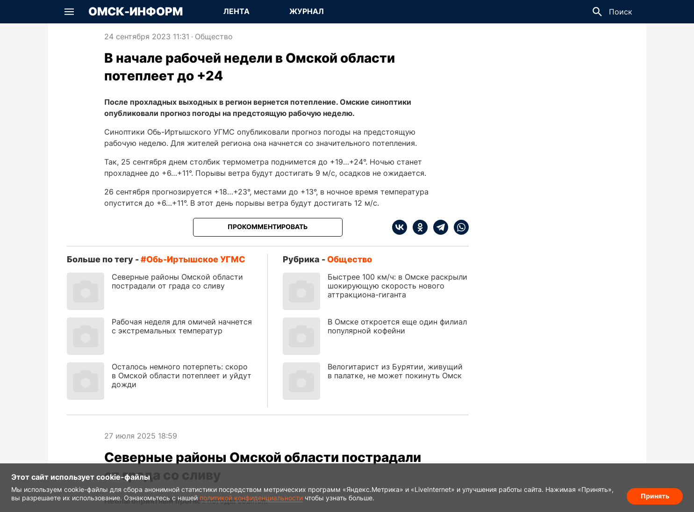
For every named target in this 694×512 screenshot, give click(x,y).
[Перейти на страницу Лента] (236, 11)
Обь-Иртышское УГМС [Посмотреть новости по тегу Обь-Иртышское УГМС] (195, 259)
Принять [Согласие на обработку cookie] (655, 496)
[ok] (417, 227)
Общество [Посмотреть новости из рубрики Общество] (214, 36)
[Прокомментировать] (268, 227)
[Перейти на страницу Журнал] (307, 11)
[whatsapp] (458, 227)
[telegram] (438, 227)
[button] (69, 11)
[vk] (399, 227)
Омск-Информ (135, 11)
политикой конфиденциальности (251, 498)
